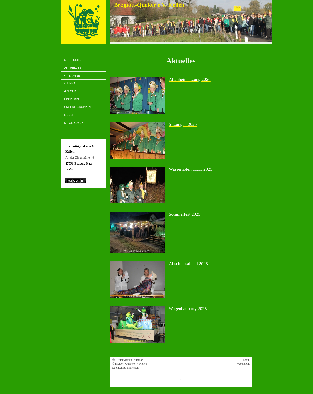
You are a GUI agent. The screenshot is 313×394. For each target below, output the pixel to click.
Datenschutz (119, 367)
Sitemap (138, 359)
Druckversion (122, 359)
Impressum (133, 367)
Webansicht (243, 363)
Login (246, 359)
